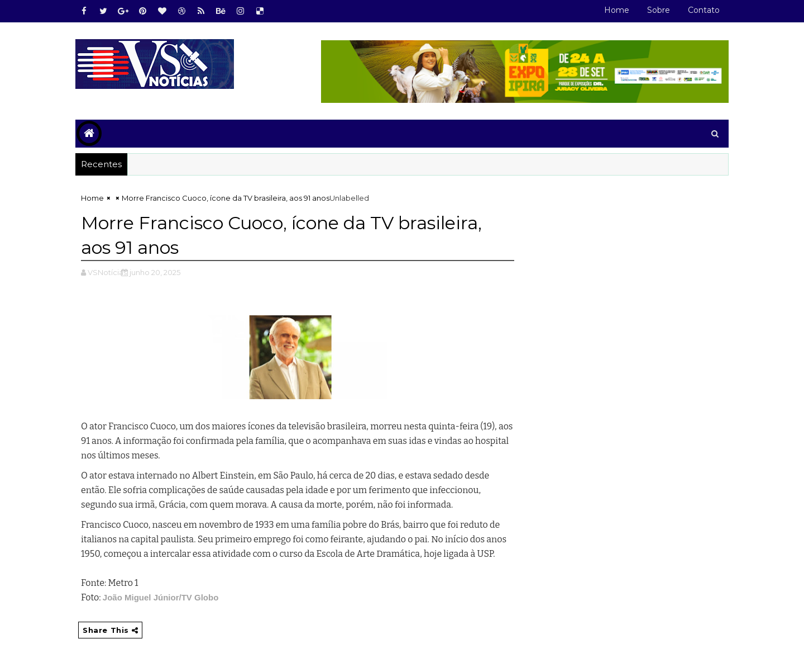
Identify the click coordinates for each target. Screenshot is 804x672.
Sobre (658, 10)
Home (616, 10)
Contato (704, 10)
